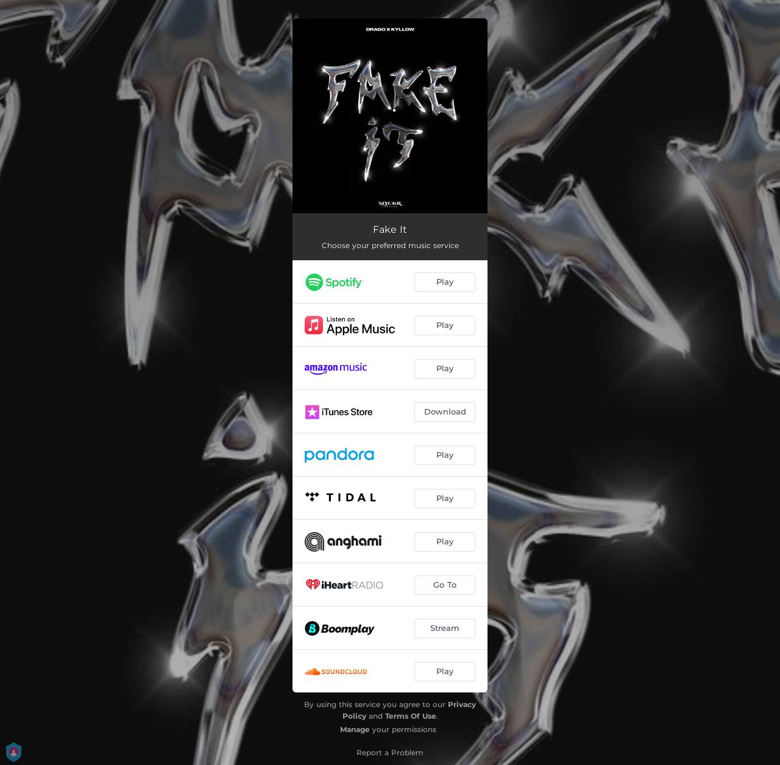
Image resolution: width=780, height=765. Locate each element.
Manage (355, 729)
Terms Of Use (410, 716)
